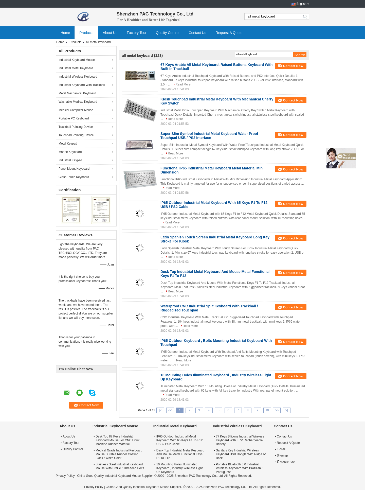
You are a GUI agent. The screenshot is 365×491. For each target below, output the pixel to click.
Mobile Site (286, 462)
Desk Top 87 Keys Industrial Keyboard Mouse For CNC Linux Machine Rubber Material (117, 440)
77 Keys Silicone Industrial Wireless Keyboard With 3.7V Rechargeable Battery (240, 440)
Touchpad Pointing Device (76, 135)
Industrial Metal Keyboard (76, 68)
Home (65, 33)
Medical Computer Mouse (76, 110)
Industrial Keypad (70, 160)
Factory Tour (137, 33)
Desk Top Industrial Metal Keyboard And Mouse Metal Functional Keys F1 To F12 (180, 454)
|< (160, 410)
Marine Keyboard (70, 152)
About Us (110, 33)
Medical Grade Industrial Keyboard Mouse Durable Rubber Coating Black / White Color (119, 454)
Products (86, 33)
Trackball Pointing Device (76, 127)
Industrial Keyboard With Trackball (82, 85)
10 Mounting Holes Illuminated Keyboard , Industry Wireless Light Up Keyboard (179, 468)
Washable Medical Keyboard (78, 101)
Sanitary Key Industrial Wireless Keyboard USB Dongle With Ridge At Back (241, 454)
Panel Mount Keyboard (74, 168)
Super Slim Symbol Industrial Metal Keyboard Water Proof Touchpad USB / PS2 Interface (209, 136)
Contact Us (197, 33)
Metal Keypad (68, 143)
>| (286, 410)
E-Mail (281, 449)
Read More (182, 84)
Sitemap (282, 455)
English (301, 4)
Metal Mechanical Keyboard (77, 93)
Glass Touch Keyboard (74, 177)
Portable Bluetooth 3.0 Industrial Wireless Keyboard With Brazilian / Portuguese (239, 468)
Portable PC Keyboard (74, 118)
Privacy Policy (65, 476)
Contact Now (293, 66)
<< (170, 410)
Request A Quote (229, 33)
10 (267, 410)
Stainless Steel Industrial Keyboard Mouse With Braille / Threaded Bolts (120, 466)
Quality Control (167, 33)
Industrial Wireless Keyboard (78, 76)
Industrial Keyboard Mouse (77, 60)
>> (277, 410)
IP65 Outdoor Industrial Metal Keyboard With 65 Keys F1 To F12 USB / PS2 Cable (179, 440)
